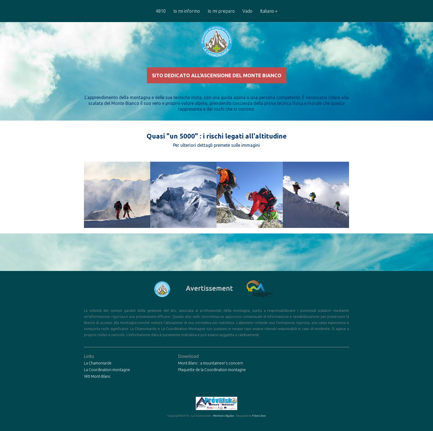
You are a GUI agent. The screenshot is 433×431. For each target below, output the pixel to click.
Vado (247, 11)
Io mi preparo (221, 11)
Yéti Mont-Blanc (97, 386)
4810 (161, 11)
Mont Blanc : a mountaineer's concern (210, 372)
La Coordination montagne (107, 379)
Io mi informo (186, 11)
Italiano (268, 11)
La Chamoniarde (98, 372)
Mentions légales (223, 425)
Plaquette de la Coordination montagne (212, 379)
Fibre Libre (259, 425)
